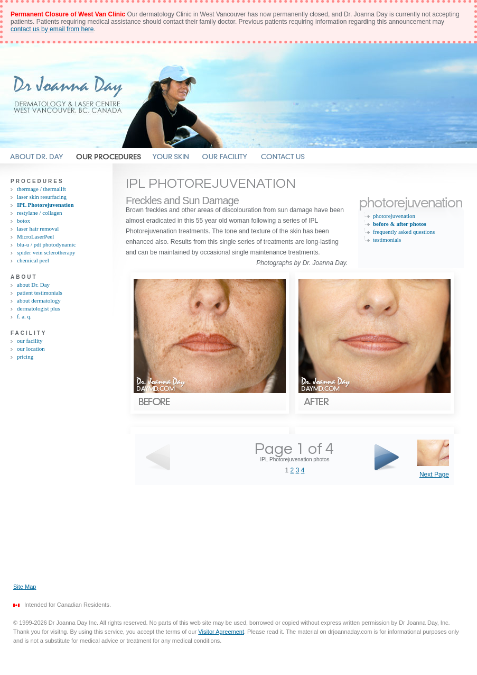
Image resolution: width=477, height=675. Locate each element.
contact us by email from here (52, 29)
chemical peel (33, 260)
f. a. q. (24, 316)
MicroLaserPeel (35, 236)
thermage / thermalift (41, 189)
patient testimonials (39, 292)
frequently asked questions (404, 232)
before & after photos (399, 224)
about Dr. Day (33, 284)
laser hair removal (38, 228)
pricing (25, 356)
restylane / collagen (39, 212)
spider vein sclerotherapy (46, 252)
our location (31, 348)
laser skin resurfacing (42, 197)
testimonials (387, 239)
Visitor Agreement (221, 631)
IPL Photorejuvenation (45, 205)
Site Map (24, 586)
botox (23, 220)
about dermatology (39, 300)
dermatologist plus (38, 308)
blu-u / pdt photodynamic (46, 244)
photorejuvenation (394, 216)
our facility (30, 341)
